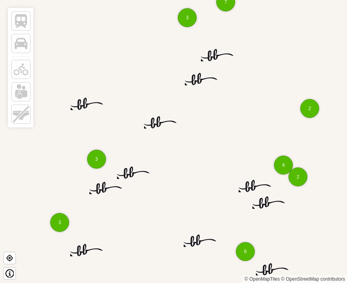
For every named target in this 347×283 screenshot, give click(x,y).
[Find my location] (9, 258)
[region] (173, 141)
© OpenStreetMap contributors (313, 279)
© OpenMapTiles (262, 279)
